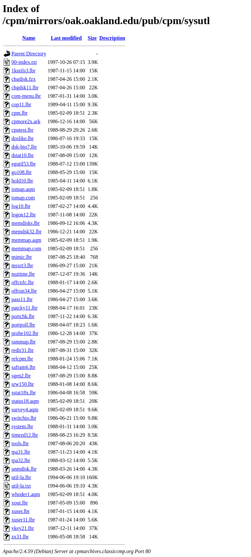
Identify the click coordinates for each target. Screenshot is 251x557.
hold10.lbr (22, 180)
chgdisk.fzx (23, 79)
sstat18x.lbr (23, 392)
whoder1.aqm (25, 494)
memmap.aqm (26, 240)
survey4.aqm (24, 409)
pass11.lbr (22, 299)
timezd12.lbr (24, 435)
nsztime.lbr (23, 274)
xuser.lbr (20, 511)
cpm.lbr (19, 113)
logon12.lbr (23, 214)
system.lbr (22, 426)
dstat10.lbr (22, 155)
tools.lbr (20, 443)
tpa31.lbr (20, 452)
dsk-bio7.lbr (24, 147)
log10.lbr (20, 206)
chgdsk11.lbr (25, 87)
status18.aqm (25, 401)
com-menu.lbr (26, 96)
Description (112, 38)
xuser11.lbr (23, 519)
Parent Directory (28, 53)
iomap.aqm (23, 189)
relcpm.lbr (22, 358)
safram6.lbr (23, 367)
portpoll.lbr (23, 325)
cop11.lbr (21, 104)
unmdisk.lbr (24, 469)
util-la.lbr (21, 477)
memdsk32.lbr (26, 231)
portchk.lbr (23, 316)
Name (28, 38)
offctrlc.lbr (22, 282)
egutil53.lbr (23, 164)
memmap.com (26, 248)
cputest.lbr (22, 130)
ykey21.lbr (22, 528)
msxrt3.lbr (22, 265)
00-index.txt (24, 62)
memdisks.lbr (25, 223)
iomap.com (23, 197)
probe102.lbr (24, 333)
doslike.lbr (22, 138)
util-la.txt (21, 486)
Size (92, 38)
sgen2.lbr (21, 375)
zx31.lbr (20, 536)
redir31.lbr (22, 350)
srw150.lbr (22, 384)
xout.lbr (19, 503)
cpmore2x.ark (25, 121)
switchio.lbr (23, 418)
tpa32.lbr (20, 460)
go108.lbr (21, 172)
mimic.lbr (21, 257)
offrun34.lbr (24, 291)
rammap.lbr (23, 341)
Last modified (66, 38)
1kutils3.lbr (23, 70)
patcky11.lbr (24, 308)
